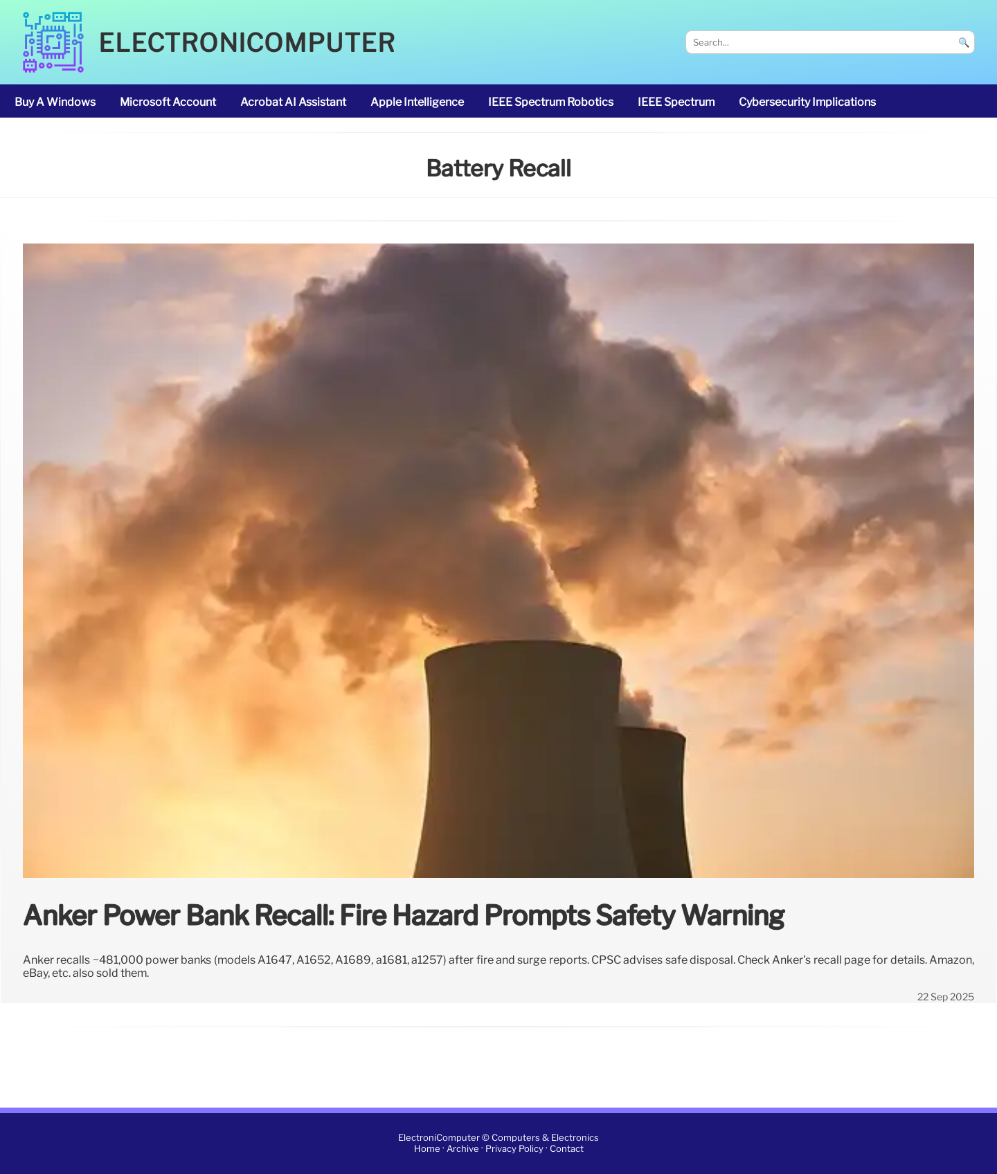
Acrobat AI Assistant (293, 102)
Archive (463, 1149)
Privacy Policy (514, 1149)
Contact (567, 1149)
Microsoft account (168, 102)
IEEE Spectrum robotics (550, 102)
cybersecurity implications (807, 102)
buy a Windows (55, 102)
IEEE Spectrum (676, 102)
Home (427, 1149)
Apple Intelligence (417, 102)
